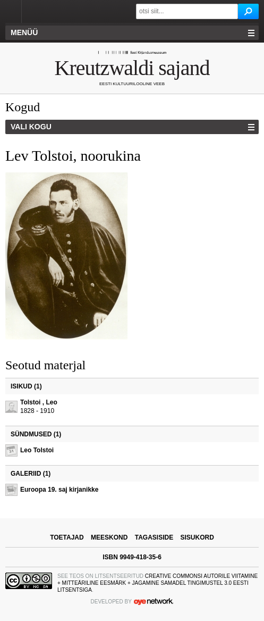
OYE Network (153, 601)
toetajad (67, 537)
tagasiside (154, 537)
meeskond (109, 537)
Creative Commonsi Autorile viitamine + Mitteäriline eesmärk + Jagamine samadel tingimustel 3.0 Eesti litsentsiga (157, 583)
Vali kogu (31, 126)
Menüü (24, 32)
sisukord (197, 537)
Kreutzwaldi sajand (132, 68)
